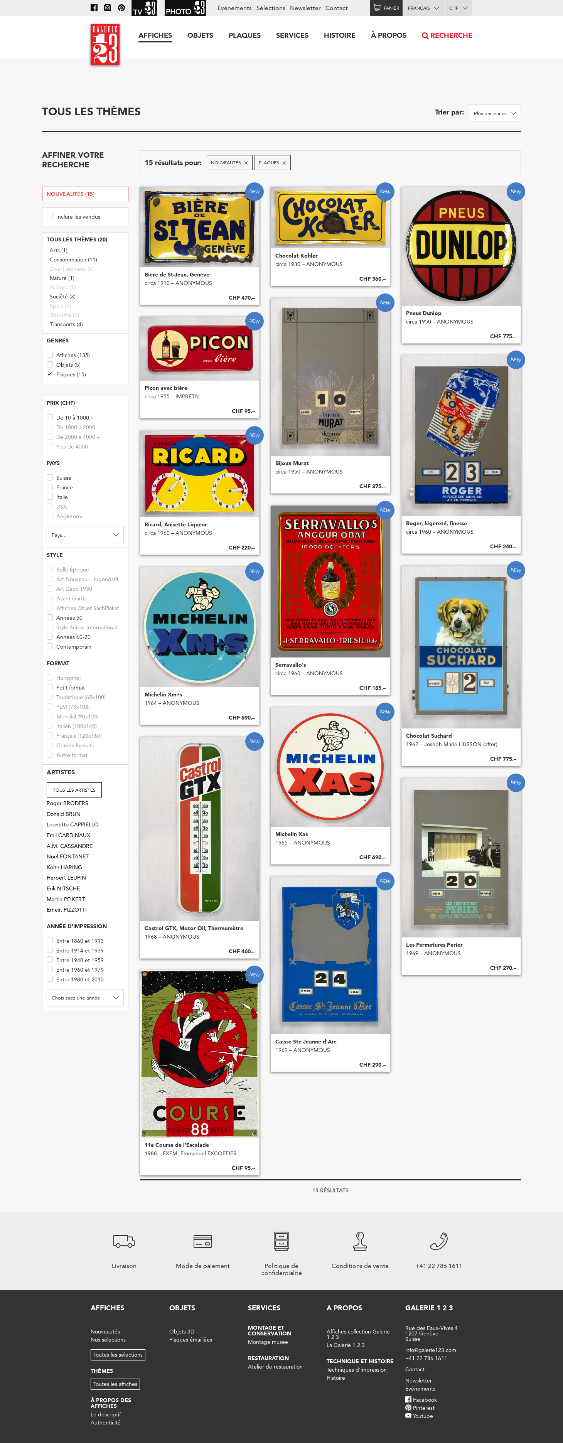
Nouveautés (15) (70, 193)
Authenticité (106, 1422)
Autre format (67, 754)
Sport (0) (60, 305)
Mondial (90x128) (73, 716)
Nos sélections (108, 1339)
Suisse (59, 477)
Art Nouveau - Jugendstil (82, 579)
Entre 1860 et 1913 (75, 940)
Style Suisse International (82, 627)
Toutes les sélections (118, 1354)
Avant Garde (67, 598)
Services (292, 35)
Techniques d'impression (357, 1369)
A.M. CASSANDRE (70, 846)
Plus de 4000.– (69, 446)
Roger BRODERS (67, 803)
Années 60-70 (69, 636)
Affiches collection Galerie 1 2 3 (358, 1334)
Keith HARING (64, 867)
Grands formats (70, 745)
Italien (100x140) (72, 726)
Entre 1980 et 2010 (75, 979)
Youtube (423, 1416)
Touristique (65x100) (76, 697)
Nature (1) (62, 278)
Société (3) (63, 296)
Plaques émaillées (190, 1339)
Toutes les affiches (115, 1384)
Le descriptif (106, 1414)
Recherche (451, 35)
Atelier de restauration (275, 1366)
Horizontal (64, 677)
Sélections (270, 8)
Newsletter (305, 8)
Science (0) (63, 287)
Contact (336, 8)
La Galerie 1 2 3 (346, 1345)
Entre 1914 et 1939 (75, 950)
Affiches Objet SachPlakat (83, 607)
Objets (200, 35)
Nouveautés (105, 1331)
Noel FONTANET (68, 856)
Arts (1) (58, 250)
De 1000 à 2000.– (73, 427)
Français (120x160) (74, 735)
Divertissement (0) (72, 268)
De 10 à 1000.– (70, 417)
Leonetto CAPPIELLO (73, 824)
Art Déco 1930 (69, 588)
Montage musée (268, 1341)
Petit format (66, 687)
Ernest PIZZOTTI (67, 909)
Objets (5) (64, 364)
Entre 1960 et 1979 (75, 969)
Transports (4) (66, 324)
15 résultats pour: (173, 162)
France (60, 487)
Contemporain (69, 646)
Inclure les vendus (73, 216)
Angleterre (65, 516)
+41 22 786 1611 (426, 1358)
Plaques (245, 35)
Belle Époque (68, 569)
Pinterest (424, 1407)
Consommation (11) (73, 259)
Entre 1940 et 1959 (75, 960)
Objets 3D (181, 1331)
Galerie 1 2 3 (429, 1307)
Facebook (425, 1399)
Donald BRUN (64, 814)
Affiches (155, 35)
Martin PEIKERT (66, 899)
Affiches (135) (68, 355)
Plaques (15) (66, 374)
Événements (234, 8)
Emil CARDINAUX (68, 835)
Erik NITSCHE (63, 888)
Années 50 (65, 617)
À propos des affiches (111, 1403)
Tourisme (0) (64, 315)
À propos (388, 35)
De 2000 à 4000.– (73, 436)
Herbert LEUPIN (66, 877)
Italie (57, 496)
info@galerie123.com (430, 1350)
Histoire (340, 35)
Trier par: (449, 112)
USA (57, 506)
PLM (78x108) (68, 706)
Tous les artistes (74, 790)
